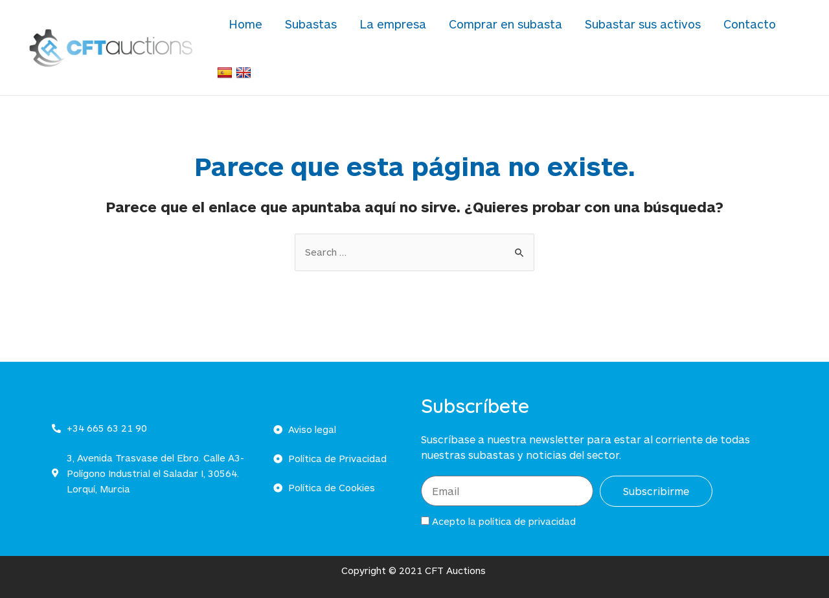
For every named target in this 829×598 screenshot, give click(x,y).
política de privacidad (527, 486)
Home (277, 30)
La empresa (405, 30)
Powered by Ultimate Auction (766, 580)
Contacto (733, 30)
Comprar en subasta (508, 30)
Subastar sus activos (636, 30)
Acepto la (504, 486)
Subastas (333, 30)
